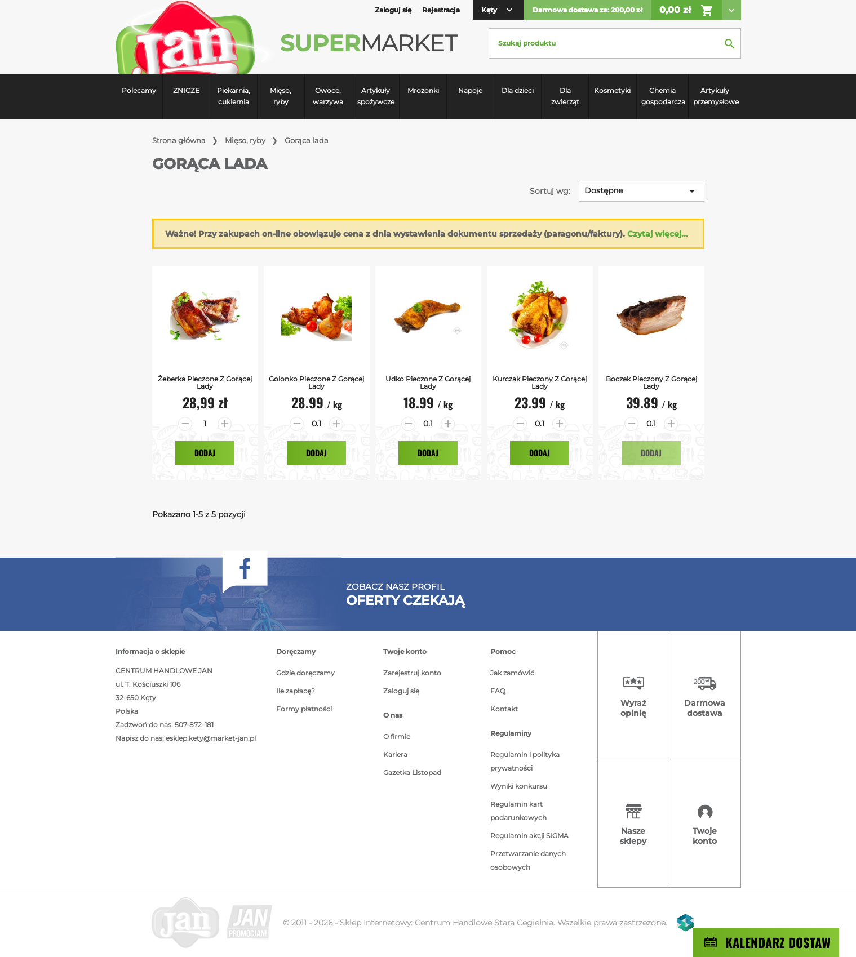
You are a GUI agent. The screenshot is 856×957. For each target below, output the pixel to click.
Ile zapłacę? (295, 691)
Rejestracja (441, 10)
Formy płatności (304, 709)
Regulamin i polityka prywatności (525, 761)
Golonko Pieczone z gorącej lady (316, 382)
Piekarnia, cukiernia (233, 96)
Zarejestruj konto (412, 673)
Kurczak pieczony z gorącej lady (540, 382)
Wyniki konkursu (518, 786)
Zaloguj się (401, 691)
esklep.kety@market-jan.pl (211, 738)
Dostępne (641, 191)
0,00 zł (686, 10)
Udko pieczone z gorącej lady (428, 382)
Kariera (395, 754)
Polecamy (139, 90)
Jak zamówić (512, 673)
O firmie (396, 736)
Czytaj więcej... (657, 234)
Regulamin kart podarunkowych (518, 811)
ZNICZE (186, 90)
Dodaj (204, 453)
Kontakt (504, 709)
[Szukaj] (615, 43)
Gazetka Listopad (412, 772)
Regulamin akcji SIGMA (529, 835)
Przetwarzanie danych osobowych (528, 860)
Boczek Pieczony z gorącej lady (651, 382)
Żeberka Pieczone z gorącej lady (205, 382)
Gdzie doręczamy (305, 673)
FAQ (497, 691)
